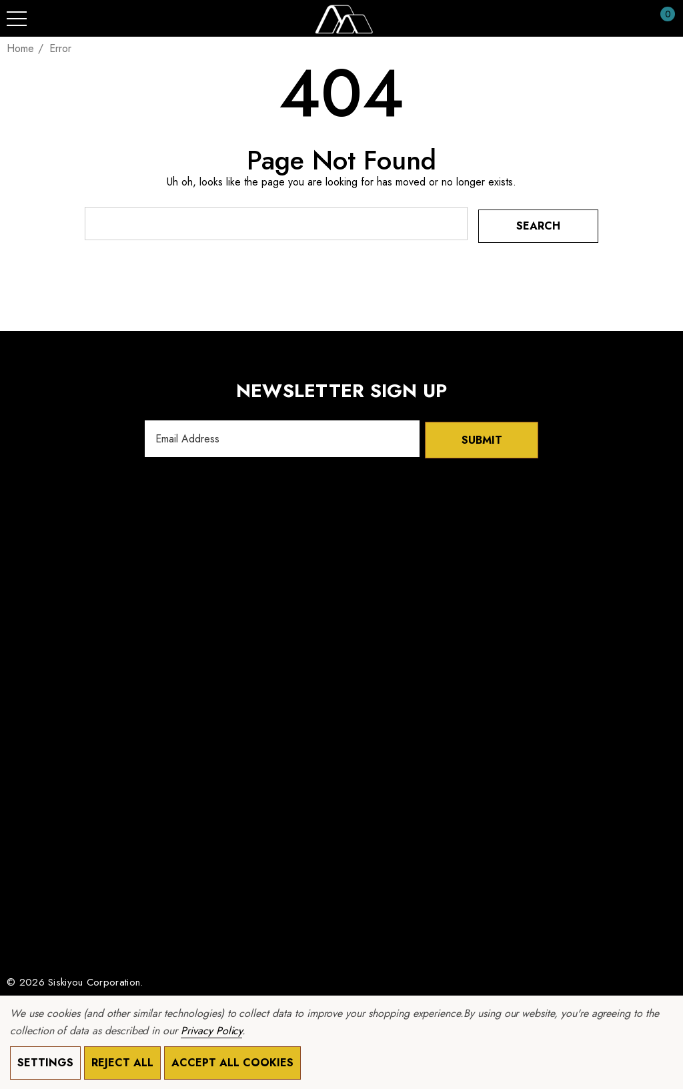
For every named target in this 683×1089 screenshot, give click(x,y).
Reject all (122, 1062)
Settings (45, 1062)
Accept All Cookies (232, 1062)
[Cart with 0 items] (660, 18)
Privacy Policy (211, 1030)
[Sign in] (635, 18)
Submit (482, 436)
